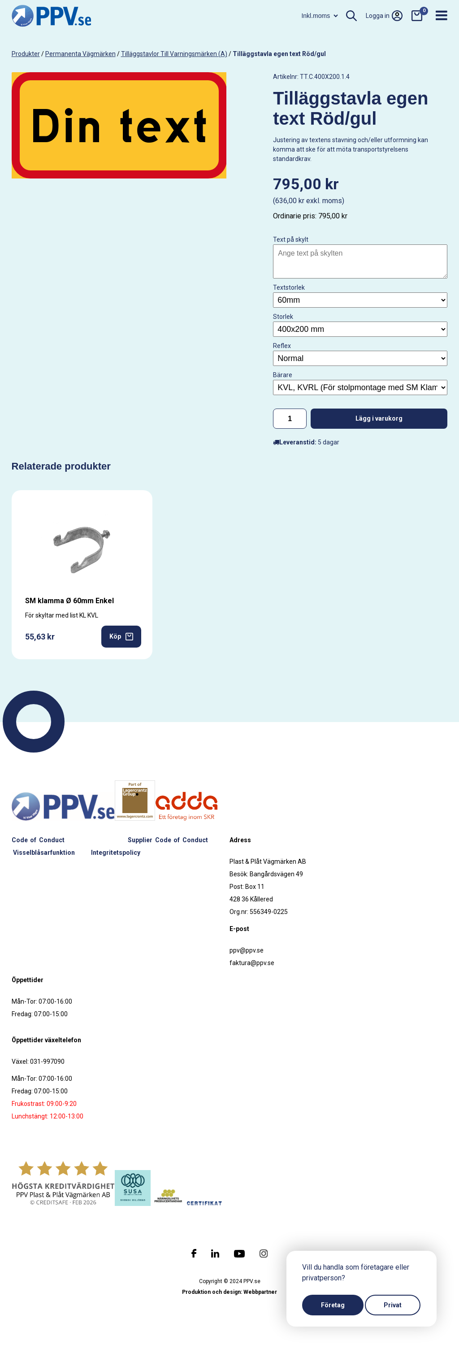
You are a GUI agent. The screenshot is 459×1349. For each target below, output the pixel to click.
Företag (333, 1305)
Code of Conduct (38, 840)
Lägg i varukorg (379, 418)
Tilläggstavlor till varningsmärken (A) (174, 53)
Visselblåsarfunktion (44, 852)
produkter (26, 53)
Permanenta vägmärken (80, 53)
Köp (121, 636)
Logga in (384, 15)
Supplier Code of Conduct (168, 840)
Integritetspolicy (115, 852)
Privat (393, 1305)
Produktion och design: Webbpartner (229, 1292)
